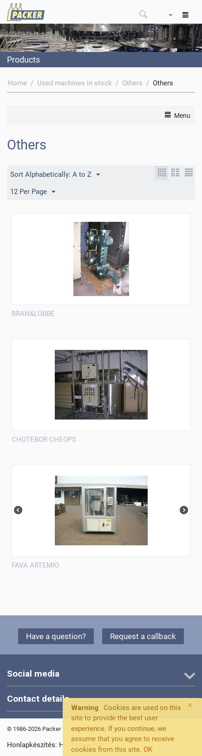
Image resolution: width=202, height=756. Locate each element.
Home (17, 83)
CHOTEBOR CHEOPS (44, 439)
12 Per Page (32, 192)
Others (132, 83)
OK (147, 749)
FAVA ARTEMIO (35, 565)
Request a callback (143, 636)
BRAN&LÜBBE (33, 314)
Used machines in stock (74, 83)
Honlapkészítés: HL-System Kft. (56, 745)
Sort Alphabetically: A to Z (55, 175)
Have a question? (56, 636)
